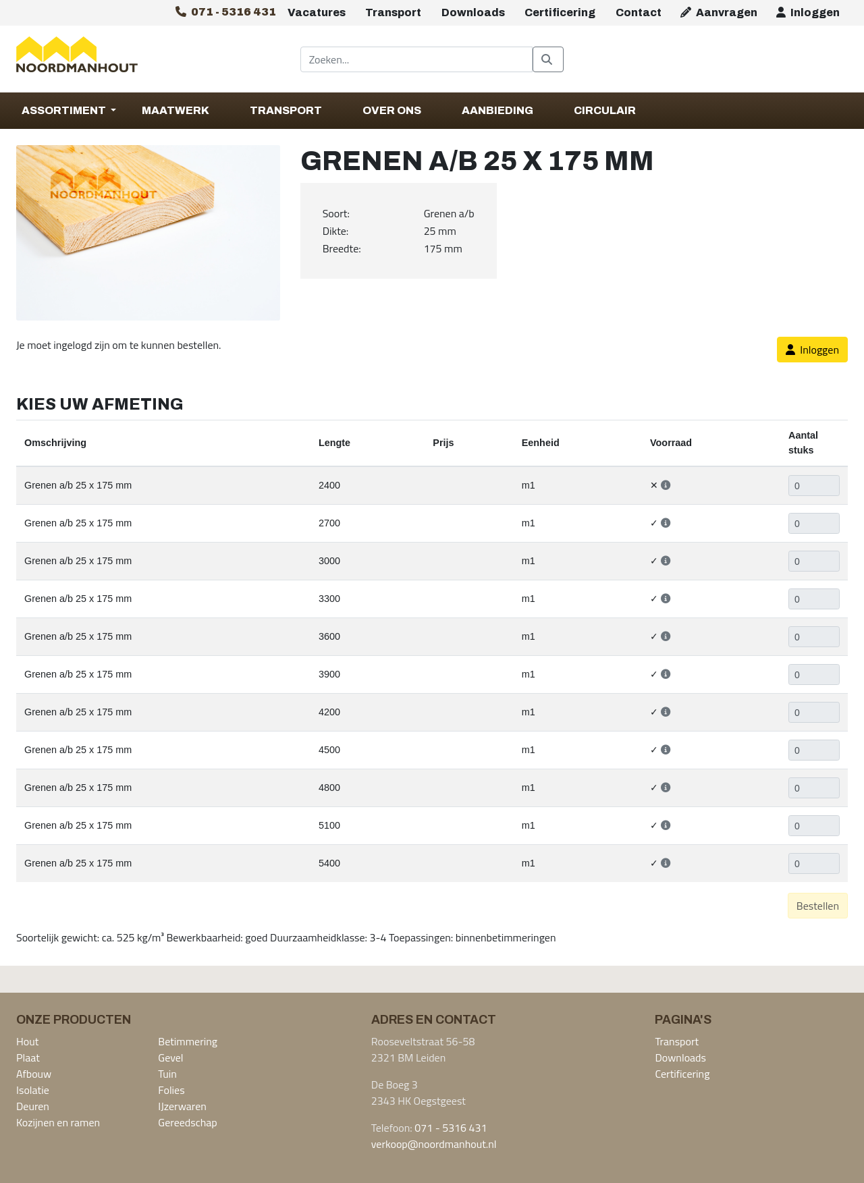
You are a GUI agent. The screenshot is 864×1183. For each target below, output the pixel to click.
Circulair (605, 110)
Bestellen (817, 906)
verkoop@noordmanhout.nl (434, 1144)
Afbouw (33, 1074)
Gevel (170, 1057)
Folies (171, 1090)
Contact (639, 12)
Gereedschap (187, 1122)
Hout (27, 1041)
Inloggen (808, 12)
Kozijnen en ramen (58, 1122)
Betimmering (187, 1041)
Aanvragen (718, 12)
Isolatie (32, 1090)
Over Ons (391, 110)
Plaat (28, 1057)
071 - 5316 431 (450, 1128)
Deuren (32, 1106)
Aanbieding (497, 110)
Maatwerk (175, 110)
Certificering (559, 12)
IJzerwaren (182, 1106)
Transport (393, 12)
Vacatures (317, 12)
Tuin (167, 1074)
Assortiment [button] (65, 110)
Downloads (473, 12)
